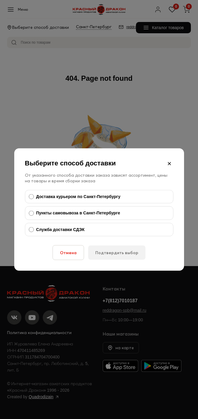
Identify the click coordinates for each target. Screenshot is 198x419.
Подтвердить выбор (116, 252)
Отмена (68, 252)
